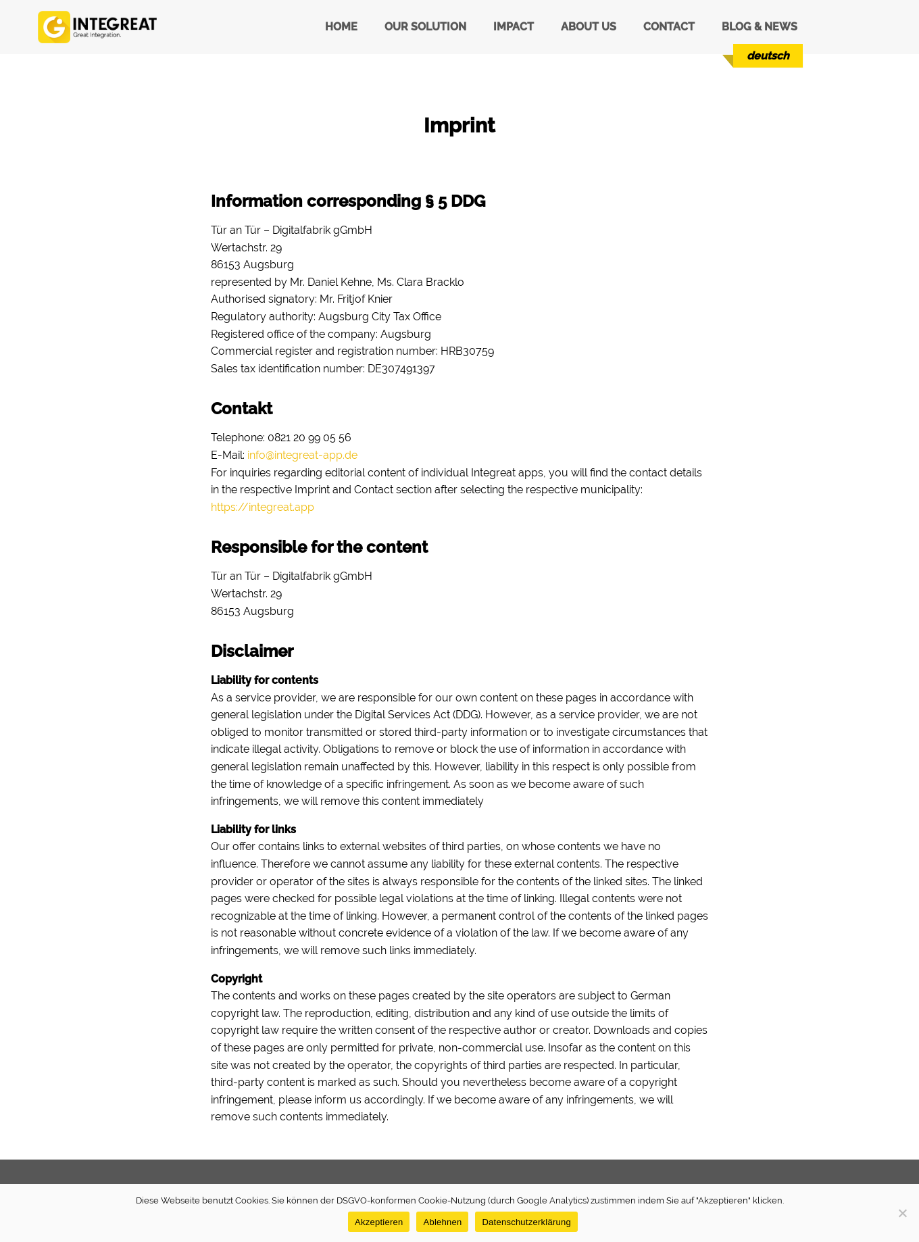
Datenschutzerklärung (526, 1222)
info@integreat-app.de (302, 455)
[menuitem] (768, 56)
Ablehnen (442, 1222)
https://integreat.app (262, 507)
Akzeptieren (379, 1222)
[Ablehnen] (902, 1213)
